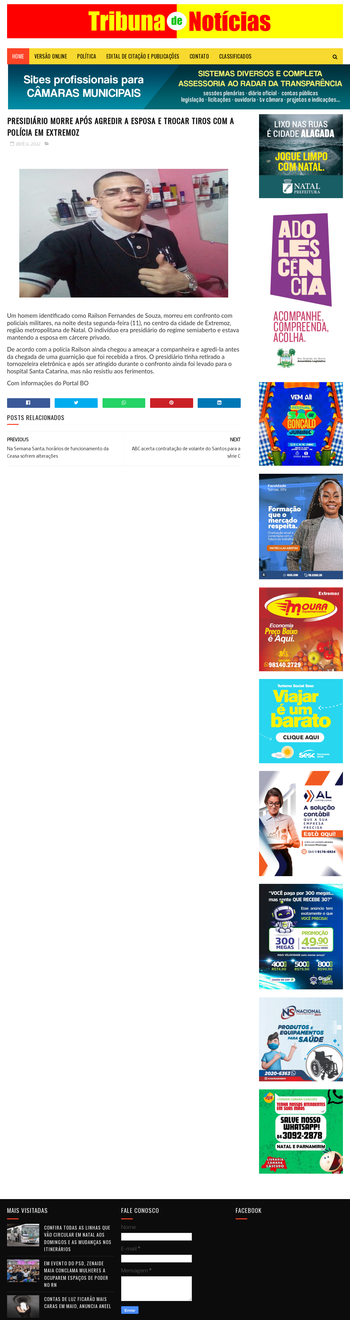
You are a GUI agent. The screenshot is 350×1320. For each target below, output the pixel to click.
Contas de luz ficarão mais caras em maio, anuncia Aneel (77, 1302)
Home (18, 56)
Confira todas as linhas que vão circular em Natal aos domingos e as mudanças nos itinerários (78, 1238)
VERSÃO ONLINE (50, 56)
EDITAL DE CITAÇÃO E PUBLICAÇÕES (142, 56)
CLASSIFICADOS (235, 56)
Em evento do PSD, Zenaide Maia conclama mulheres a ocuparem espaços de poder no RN (76, 1274)
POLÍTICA (86, 56)
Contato (199, 56)
